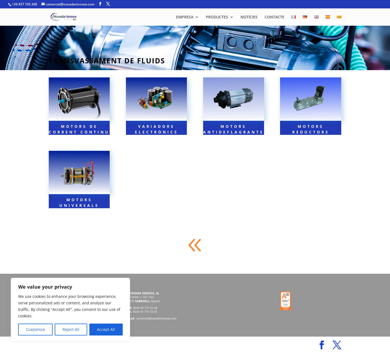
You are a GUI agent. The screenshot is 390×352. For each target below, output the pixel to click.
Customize (35, 329)
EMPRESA (184, 17)
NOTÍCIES (249, 17)
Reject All (71, 329)
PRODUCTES (217, 17)
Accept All (106, 329)
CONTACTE (274, 17)
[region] (70, 309)
